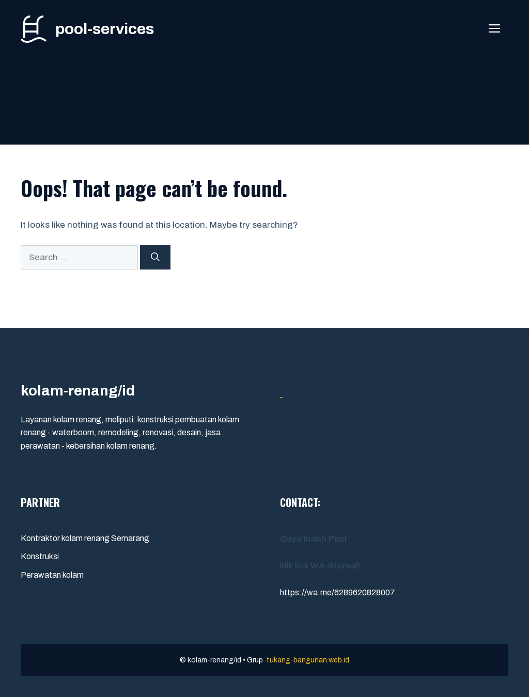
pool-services (104, 29)
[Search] (155, 257)
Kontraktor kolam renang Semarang (85, 538)
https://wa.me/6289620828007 (337, 592)
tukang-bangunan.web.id (308, 660)
